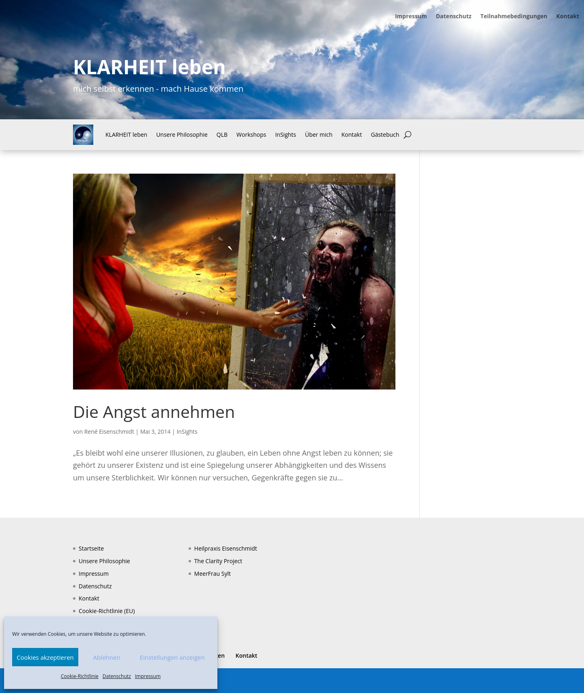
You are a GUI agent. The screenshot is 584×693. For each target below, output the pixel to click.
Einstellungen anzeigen (172, 657)
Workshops (251, 134)
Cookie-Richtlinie (80, 676)
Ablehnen (106, 657)
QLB (222, 134)
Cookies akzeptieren (45, 657)
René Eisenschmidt (109, 431)
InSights (285, 134)
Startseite (91, 548)
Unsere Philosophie (182, 134)
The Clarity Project (218, 561)
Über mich (319, 134)
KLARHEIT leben (126, 134)
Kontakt (567, 16)
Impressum (148, 676)
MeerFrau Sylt (212, 573)
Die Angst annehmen (154, 411)
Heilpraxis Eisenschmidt (225, 548)
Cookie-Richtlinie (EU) (107, 611)
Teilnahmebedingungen (514, 16)
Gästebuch (385, 134)
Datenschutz (117, 676)
